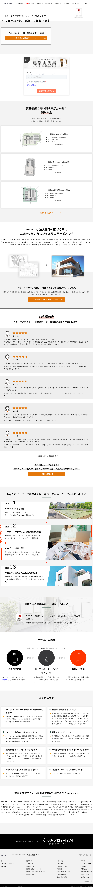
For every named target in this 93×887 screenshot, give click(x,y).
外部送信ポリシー (86, 872)
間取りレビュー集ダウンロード (36, 869)
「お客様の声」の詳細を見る (46, 454)
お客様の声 (40, 3)
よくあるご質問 (86, 861)
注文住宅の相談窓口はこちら (26, 38)
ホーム (3, 858)
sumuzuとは (20, 3)
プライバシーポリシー (6, 884)
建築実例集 (58, 3)
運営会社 (84, 864)
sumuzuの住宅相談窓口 (8, 861)
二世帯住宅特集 (61, 872)
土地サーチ (60, 861)
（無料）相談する (46, 471)
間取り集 (30, 3)
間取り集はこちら (46, 210)
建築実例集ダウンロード (34, 866)
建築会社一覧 (48, 3)
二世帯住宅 (66, 3)
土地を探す (60, 858)
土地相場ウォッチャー (63, 864)
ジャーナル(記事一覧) (63, 869)
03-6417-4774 (60, 837)
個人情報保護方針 (86, 869)
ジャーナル (84, 3)
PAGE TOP (86, 879)
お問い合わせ (85, 875)
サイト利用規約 (18, 884)
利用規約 (84, 866)
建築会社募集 (31, 872)
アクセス (84, 858)
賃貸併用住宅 (75, 3)
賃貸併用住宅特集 (62, 875)
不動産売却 (60, 866)
